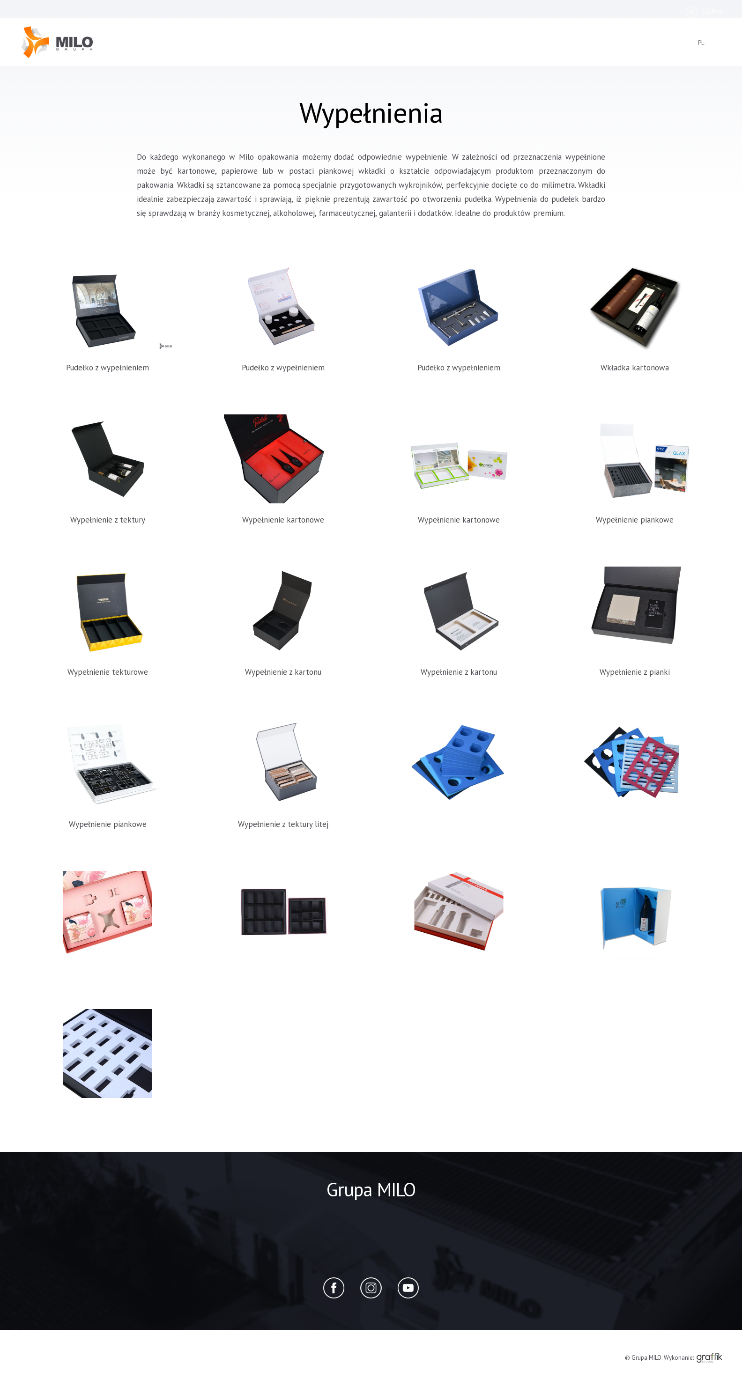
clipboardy (374, 49)
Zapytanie (655, 11)
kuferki (207, 49)
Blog (573, 11)
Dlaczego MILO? (526, 11)
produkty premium (472, 49)
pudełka (170, 49)
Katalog (320, 11)
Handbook (471, 11)
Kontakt (610, 11)
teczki (335, 49)
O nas (283, 11)
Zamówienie (367, 11)
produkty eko (538, 49)
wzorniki (244, 49)
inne (579, 49)
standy (417, 49)
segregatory (291, 49)
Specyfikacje (419, 11)
